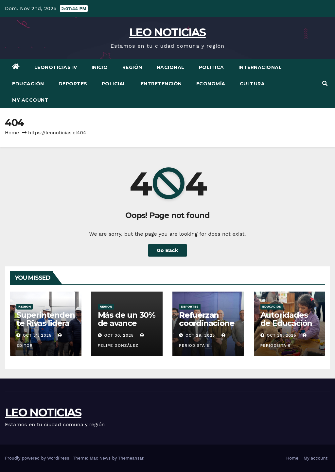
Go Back (167, 250)
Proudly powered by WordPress (38, 458)
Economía (210, 84)
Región (132, 67)
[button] (324, 83)
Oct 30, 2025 (118, 335)
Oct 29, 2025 (200, 335)
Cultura (252, 84)
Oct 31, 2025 (37, 335)
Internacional (260, 67)
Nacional (171, 67)
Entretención (161, 84)
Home (12, 133)
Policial (114, 84)
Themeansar (130, 458)
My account (30, 100)
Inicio (100, 67)
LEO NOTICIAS (167, 32)
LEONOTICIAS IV (55, 67)
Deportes (73, 84)
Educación (28, 84)
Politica (211, 67)
